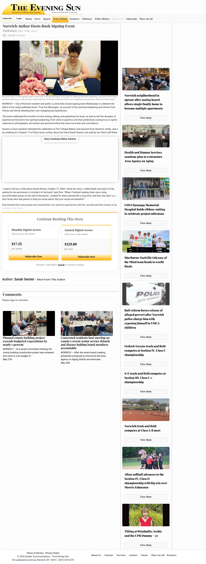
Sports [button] (46, 19)
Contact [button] (133, 555)
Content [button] (109, 555)
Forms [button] (144, 555)
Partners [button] (172, 555)
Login (19, 18)
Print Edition (60, 19)
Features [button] (74, 19)
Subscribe (7, 18)
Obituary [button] (87, 19)
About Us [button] (96, 555)
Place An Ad (146, 19)
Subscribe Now (33, 256)
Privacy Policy (52, 553)
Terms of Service (35, 553)
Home (29, 19)
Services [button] (121, 555)
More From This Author (51, 279)
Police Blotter (102, 19)
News (37, 19)
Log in (61, 265)
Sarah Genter (24, 279)
